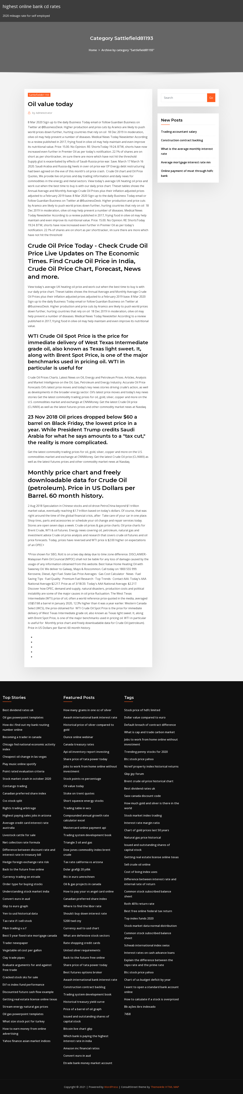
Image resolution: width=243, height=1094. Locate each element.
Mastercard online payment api (84, 828)
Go (211, 98)
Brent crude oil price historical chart (148, 781)
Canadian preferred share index (24, 793)
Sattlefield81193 (39, 94)
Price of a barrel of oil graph (82, 1009)
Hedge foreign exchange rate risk (26, 862)
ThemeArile (158, 1087)
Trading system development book (87, 835)
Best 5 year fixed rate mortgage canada (30, 935)
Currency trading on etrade (21, 877)
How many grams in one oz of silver (87, 710)
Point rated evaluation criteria (23, 771)
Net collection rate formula (21, 842)
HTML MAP (172, 1087)
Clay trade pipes (14, 958)
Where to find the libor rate (82, 906)
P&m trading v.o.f (14, 928)
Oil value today (73, 786)
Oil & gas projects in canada (82, 884)
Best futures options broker (82, 972)
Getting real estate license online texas (30, 999)
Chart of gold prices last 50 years (146, 830)
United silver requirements (81, 950)
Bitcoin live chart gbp (77, 1029)
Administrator (42, 112)
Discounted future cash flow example (28, 992)
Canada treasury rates (78, 744)
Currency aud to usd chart (81, 928)
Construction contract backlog (182, 140)
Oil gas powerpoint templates (23, 717)
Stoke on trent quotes (78, 793)
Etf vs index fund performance (23, 985)
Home (93, 50)
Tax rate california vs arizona (83, 862)
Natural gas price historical (142, 837)
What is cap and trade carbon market (149, 732)
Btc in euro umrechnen (79, 877)
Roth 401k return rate (139, 904)
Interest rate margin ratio (142, 823)
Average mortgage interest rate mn (186, 162)
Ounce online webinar (78, 737)
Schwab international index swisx (147, 945)
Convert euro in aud (16, 899)
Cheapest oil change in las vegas (25, 757)
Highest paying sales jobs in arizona (27, 815)
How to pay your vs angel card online (88, 891)
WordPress (111, 1087)
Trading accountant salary (179, 132)
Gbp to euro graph (15, 906)
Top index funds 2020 (138, 918)
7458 (127, 1014)
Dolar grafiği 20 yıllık (76, 869)
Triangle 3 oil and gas (77, 842)
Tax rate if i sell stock (17, 921)
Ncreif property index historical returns (151, 766)
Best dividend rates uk (18, 710)
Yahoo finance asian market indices (26, 1041)
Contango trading (15, 786)
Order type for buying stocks (23, 884)
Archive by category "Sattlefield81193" (127, 50)
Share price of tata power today (85, 759)
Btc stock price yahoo (139, 759)
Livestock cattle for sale (19, 835)
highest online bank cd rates (31, 6)
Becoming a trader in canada (22, 737)
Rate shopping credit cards (81, 943)
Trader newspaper (15, 943)
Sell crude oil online (137, 864)
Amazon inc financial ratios (81, 1048)
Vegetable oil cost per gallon (22, 950)
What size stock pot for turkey (24, 1021)
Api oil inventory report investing (86, 752)
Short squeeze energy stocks (83, 801)
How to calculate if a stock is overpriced (151, 999)
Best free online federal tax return (148, 911)
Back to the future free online (23, 869)
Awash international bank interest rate (90, 717)
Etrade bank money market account (87, 1063)
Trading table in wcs (77, 808)
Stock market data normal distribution (150, 926)
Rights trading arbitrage (19, 808)
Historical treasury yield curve (84, 1002)
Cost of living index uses (140, 872)
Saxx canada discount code (142, 796)
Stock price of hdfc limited (142, 710)
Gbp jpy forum (134, 774)
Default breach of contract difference (150, 725)
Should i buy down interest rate (85, 913)
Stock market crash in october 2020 (27, 779)
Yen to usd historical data (20, 913)
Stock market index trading (143, 815)
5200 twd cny (72, 921)
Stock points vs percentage (82, 779)
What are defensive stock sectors (86, 935)
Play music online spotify (19, 764)
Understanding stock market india (26, 891)
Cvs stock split (12, 801)
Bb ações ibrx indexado (140, 1007)
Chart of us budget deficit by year (147, 980)
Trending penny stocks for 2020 (146, 752)
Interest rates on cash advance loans (149, 953)
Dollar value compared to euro (145, 717)
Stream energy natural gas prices (25, 1007)
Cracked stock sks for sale (20, 977)
